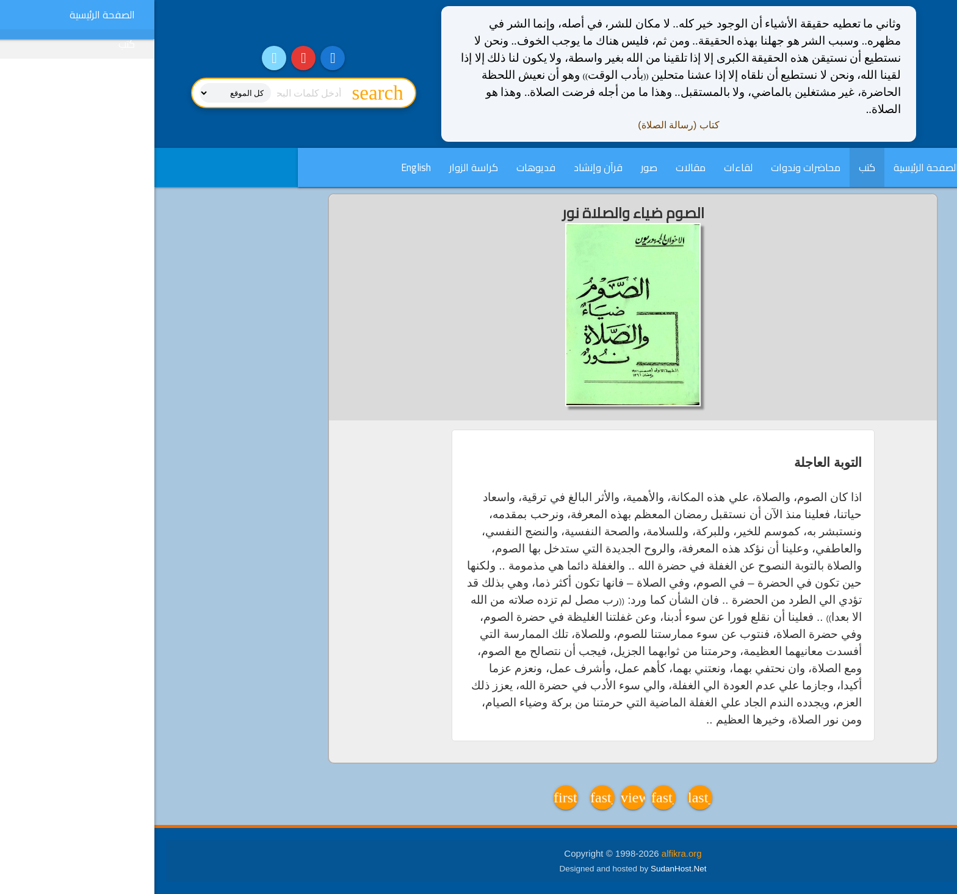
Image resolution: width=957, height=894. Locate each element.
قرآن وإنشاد (443, 167)
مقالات (536, 167)
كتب (712, 167)
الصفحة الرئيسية (771, 167)
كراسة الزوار (319, 167)
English (261, 167)
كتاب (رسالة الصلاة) (524, 125)
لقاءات (583, 167)
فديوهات (381, 167)
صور (494, 167)
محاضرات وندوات (651, 167)
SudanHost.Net (524, 868)
